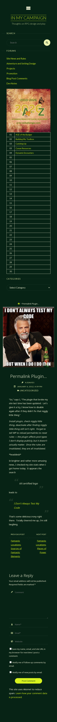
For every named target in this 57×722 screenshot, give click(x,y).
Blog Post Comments (17, 78)
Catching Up (21, 143)
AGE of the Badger (24, 134)
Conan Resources (23, 148)
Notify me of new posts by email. (27, 672)
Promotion (12, 73)
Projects (11, 68)
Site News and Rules (16, 58)
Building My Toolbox (25, 139)
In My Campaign (28, 17)
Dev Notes (12, 83)
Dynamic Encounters (25, 153)
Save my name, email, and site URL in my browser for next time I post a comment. (27, 652)
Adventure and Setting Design (21, 63)
